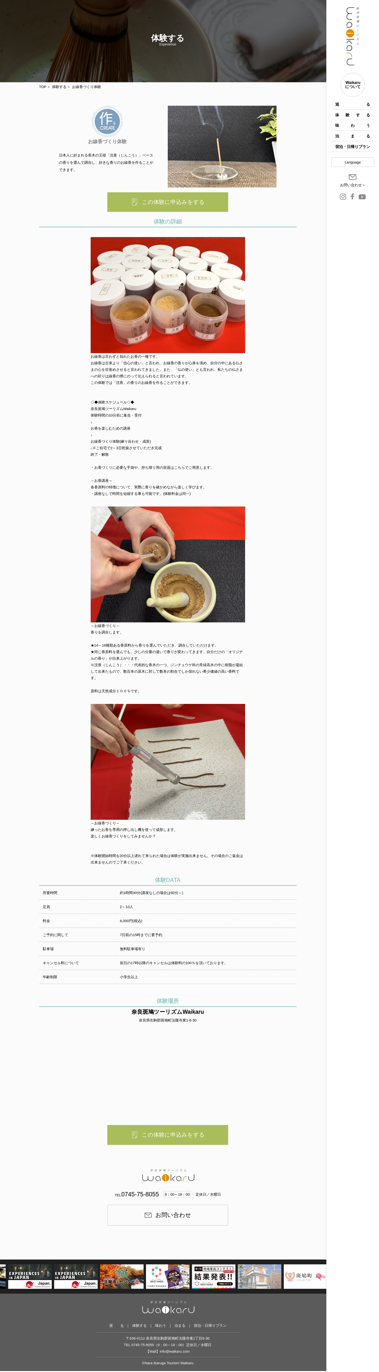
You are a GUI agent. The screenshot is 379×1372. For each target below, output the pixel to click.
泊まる (352, 136)
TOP (43, 87)
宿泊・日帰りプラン (352, 147)
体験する (352, 115)
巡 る (352, 104)
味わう (352, 125)
